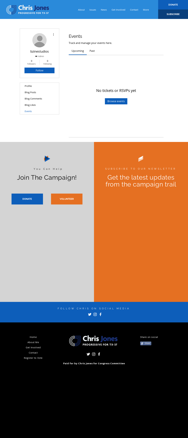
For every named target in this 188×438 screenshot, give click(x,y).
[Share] (145, 343)
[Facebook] (100, 314)
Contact (33, 352)
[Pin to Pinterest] (144, 355)
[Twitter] (90, 314)
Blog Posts (30, 92)
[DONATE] (173, 4)
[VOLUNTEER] (66, 199)
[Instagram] (95, 314)
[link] (78, 51)
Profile (28, 85)
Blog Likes (30, 104)
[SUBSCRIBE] (173, 14)
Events (28, 111)
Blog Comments (33, 98)
